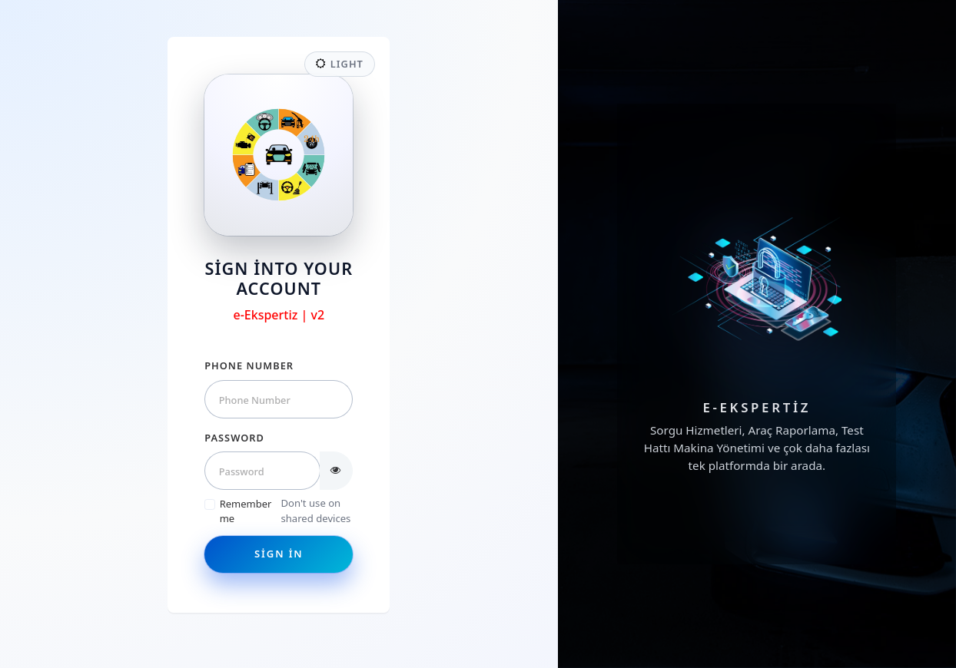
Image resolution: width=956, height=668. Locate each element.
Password (234, 438)
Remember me (246, 511)
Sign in (279, 554)
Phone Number (249, 365)
